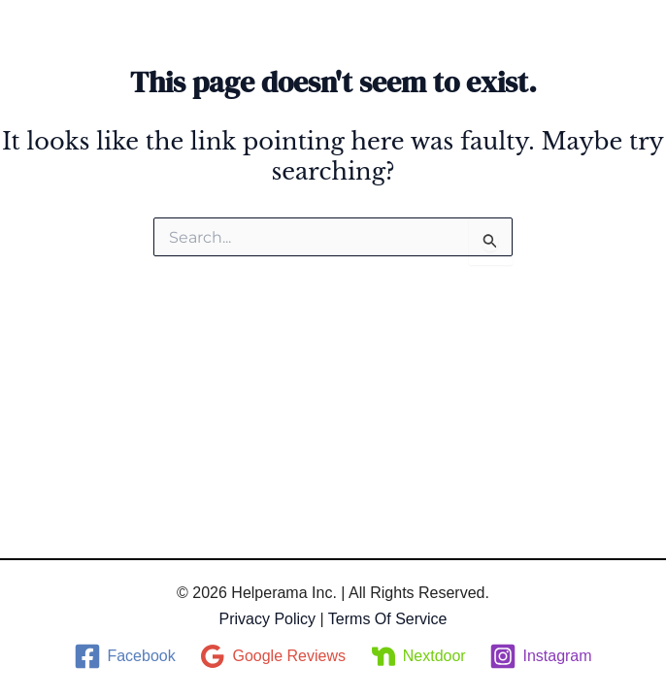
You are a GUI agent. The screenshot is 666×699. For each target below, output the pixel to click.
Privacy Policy (267, 619)
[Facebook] (125, 656)
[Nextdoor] (417, 656)
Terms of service (388, 619)
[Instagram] (540, 656)
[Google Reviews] (272, 656)
